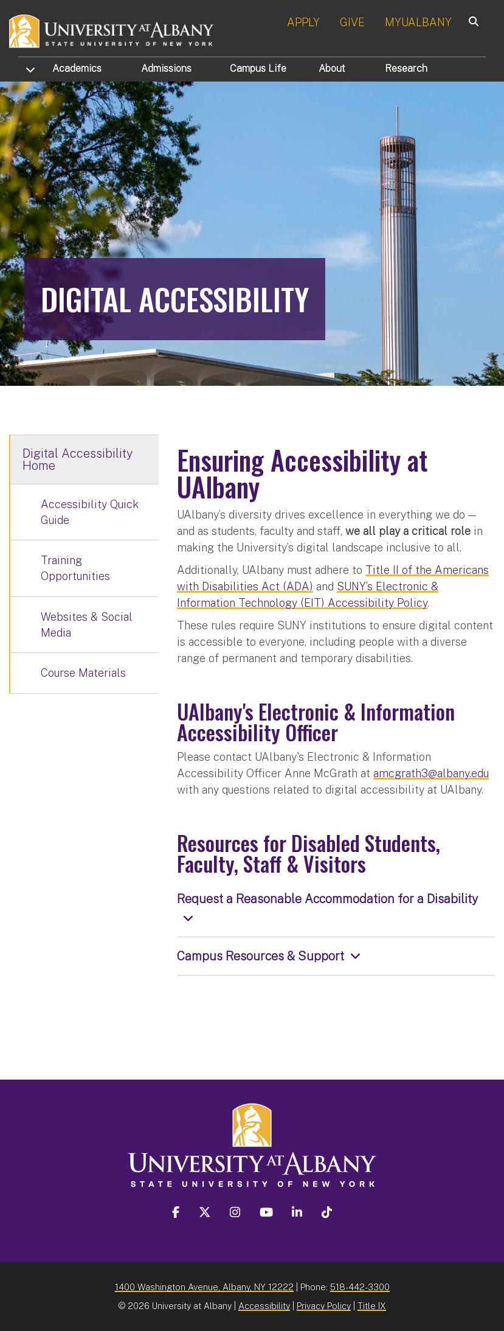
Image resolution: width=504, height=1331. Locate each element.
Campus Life (258, 68)
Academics (77, 68)
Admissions (166, 68)
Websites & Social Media (87, 624)
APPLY (303, 22)
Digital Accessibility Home (77, 459)
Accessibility (264, 1306)
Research (406, 68)
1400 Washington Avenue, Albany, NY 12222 (204, 1287)
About (332, 68)
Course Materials (83, 672)
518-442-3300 (360, 1287)
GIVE (352, 22)
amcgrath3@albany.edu (431, 773)
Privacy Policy (324, 1306)
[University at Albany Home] (112, 30)
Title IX (371, 1306)
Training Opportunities (75, 568)
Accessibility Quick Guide (90, 512)
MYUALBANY (418, 22)
